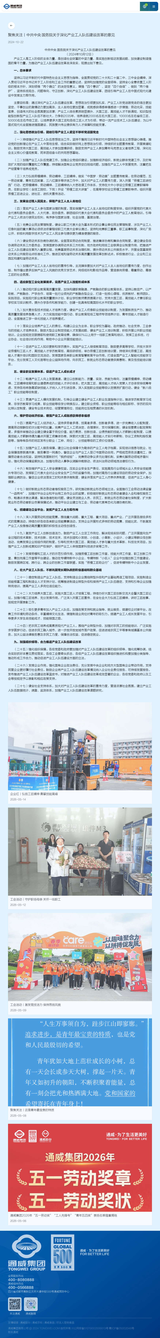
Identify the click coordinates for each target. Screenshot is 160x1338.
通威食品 (49, 1322)
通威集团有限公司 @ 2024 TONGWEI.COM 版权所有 (39, 1328)
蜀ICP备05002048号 (121, 1328)
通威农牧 (37, 1322)
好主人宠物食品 (65, 1322)
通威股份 (25, 1322)
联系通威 (13, 1332)
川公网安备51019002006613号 (89, 1328)
